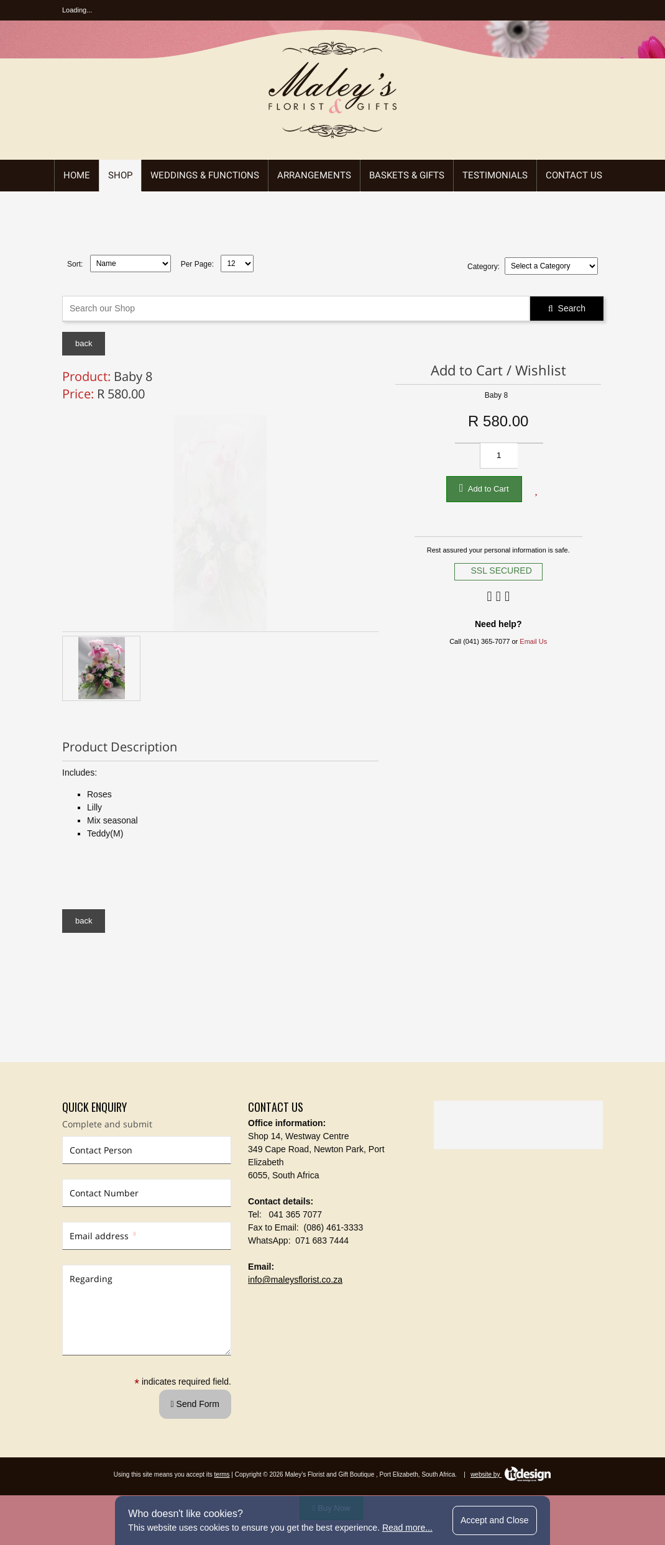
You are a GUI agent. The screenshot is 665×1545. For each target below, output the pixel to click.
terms (222, 1474)
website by (510, 1474)
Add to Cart (484, 488)
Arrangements (314, 175)
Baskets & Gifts (406, 175)
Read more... (407, 1528)
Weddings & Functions (204, 175)
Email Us (533, 641)
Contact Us (574, 175)
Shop (120, 175)
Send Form (195, 1404)
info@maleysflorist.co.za (295, 1280)
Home (76, 175)
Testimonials (495, 175)
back (83, 343)
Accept (495, 1520)
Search (566, 308)
